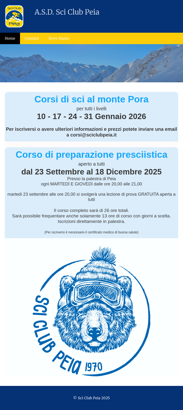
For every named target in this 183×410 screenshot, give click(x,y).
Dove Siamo (59, 38)
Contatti (32, 38)
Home (10, 38)
